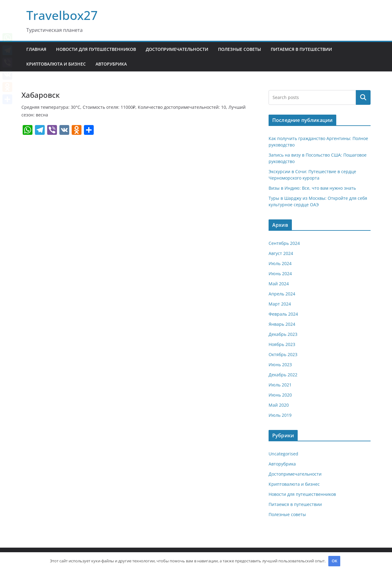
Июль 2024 (280, 263)
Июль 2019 (280, 415)
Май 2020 (279, 405)
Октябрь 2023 (283, 354)
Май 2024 (279, 284)
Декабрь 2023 (283, 334)
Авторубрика (111, 64)
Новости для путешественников (96, 49)
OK (334, 561)
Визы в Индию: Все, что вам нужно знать (312, 188)
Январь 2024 (282, 324)
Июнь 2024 (280, 273)
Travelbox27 (62, 15)
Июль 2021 (280, 385)
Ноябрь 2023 (282, 344)
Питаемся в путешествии (301, 49)
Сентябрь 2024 (284, 243)
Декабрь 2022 (283, 375)
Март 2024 (280, 304)
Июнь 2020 (280, 395)
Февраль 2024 (283, 314)
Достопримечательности (177, 49)
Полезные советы (239, 49)
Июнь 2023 (280, 364)
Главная (36, 49)
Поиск (363, 97)
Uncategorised (283, 454)
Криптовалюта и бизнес (56, 64)
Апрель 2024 (282, 294)
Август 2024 (281, 253)
